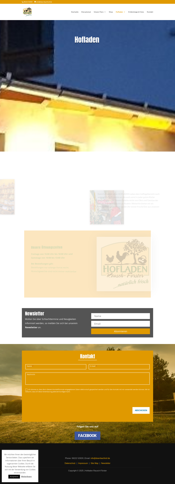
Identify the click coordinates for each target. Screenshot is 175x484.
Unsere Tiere (98, 12)
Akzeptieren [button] (14, 476)
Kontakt (150, 12)
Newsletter (105, 463)
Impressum (83, 463)
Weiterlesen (26, 476)
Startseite (74, 12)
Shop (111, 12)
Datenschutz (70, 463)
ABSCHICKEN (141, 410)
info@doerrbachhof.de (100, 458)
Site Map (94, 463)
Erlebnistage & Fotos (136, 12)
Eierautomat (86, 12)
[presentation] (43, 399)
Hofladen (119, 12)
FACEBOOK (87, 435)
